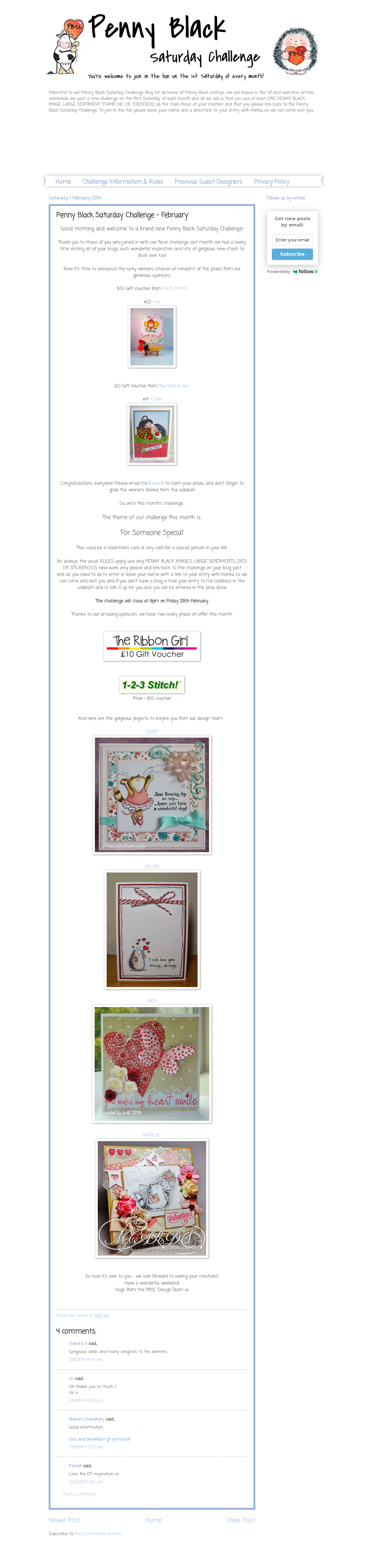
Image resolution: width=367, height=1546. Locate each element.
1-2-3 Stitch (174, 288)
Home (63, 182)
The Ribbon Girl (174, 386)
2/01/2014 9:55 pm (86, 1401)
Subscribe (292, 254)
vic (158, 302)
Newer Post (64, 1520)
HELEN (152, 866)
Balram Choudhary (86, 1419)
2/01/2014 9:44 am (86, 1360)
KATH (152, 1001)
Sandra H (78, 1344)
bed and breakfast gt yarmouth (100, 1439)
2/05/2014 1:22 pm (86, 1447)
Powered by (292, 271)
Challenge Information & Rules (123, 182)
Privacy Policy (271, 182)
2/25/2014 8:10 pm (86, 1482)
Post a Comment (79, 1494)
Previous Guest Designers (208, 182)
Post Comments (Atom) (98, 1534)
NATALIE (152, 1135)
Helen (156, 483)
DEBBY (152, 731)
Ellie (157, 399)
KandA (75, 1466)
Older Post (241, 1520)
